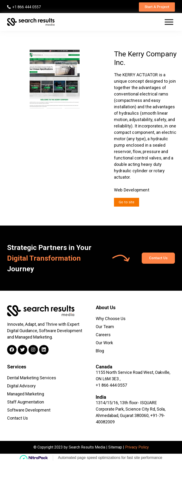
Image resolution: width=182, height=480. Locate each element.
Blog (100, 350)
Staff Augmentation (25, 401)
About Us (106, 307)
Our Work (104, 342)
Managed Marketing (25, 393)
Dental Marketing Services (31, 377)
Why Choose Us (111, 318)
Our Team (105, 326)
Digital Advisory (21, 385)
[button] (157, 7)
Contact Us (17, 418)
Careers (103, 334)
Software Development (28, 410)
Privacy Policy (137, 447)
